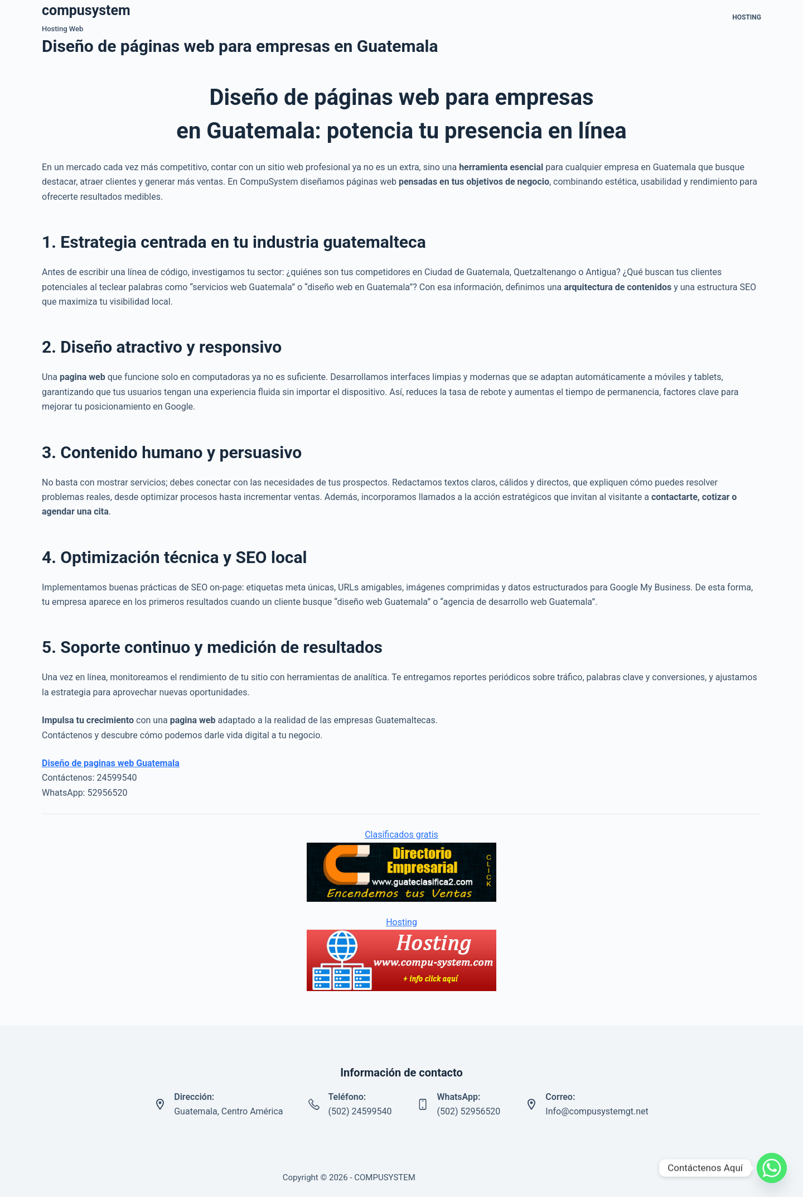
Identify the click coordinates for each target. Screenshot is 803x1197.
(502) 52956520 (468, 1111)
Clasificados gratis (401, 834)
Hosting (746, 17)
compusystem (86, 10)
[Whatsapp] (772, 1168)
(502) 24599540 (359, 1111)
